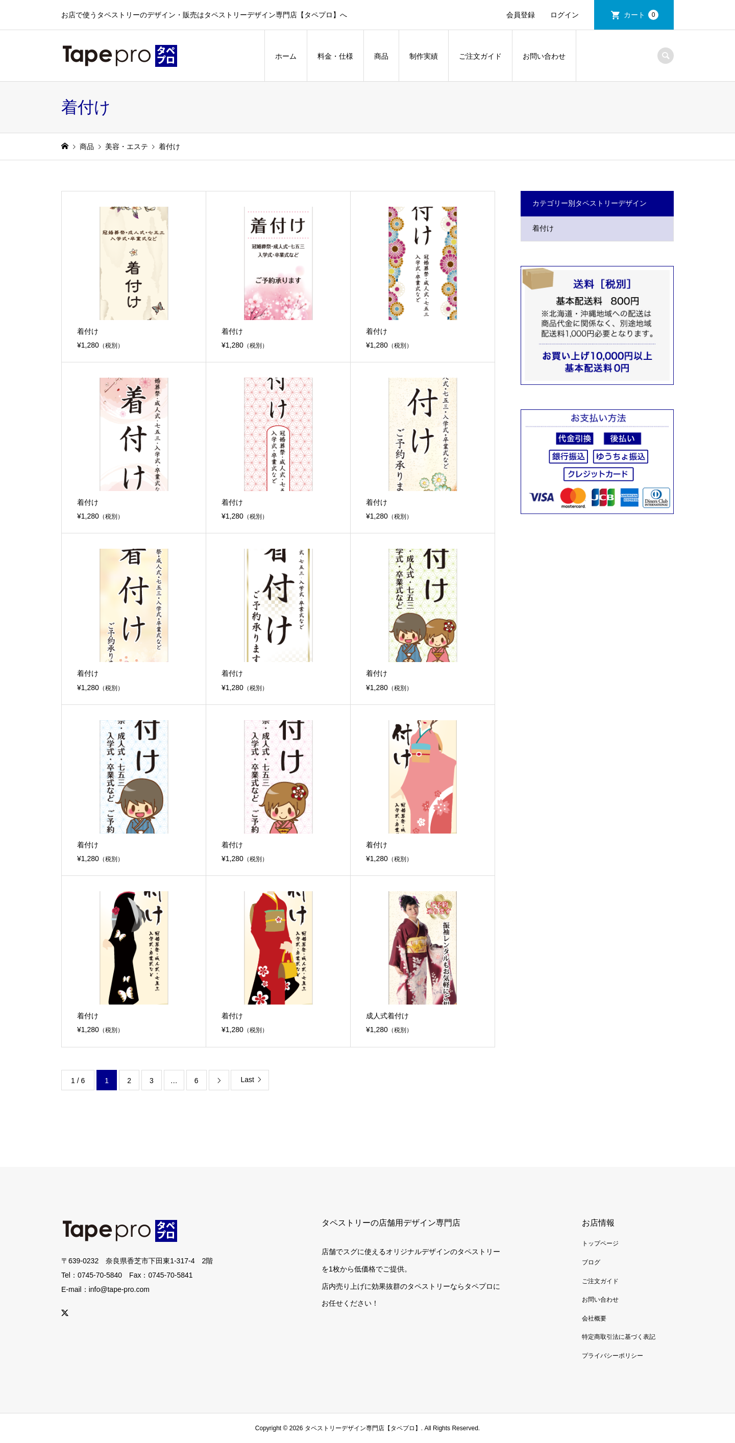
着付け (543, 228)
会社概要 (594, 1318)
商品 (381, 56)
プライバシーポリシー (612, 1355)
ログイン (564, 15)
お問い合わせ (544, 56)
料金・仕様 (335, 56)
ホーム (286, 56)
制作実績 (423, 56)
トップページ (600, 1243)
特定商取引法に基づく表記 (618, 1336)
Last (247, 1079)
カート (641, 15)
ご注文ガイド (480, 56)
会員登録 (520, 15)
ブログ (591, 1262)
